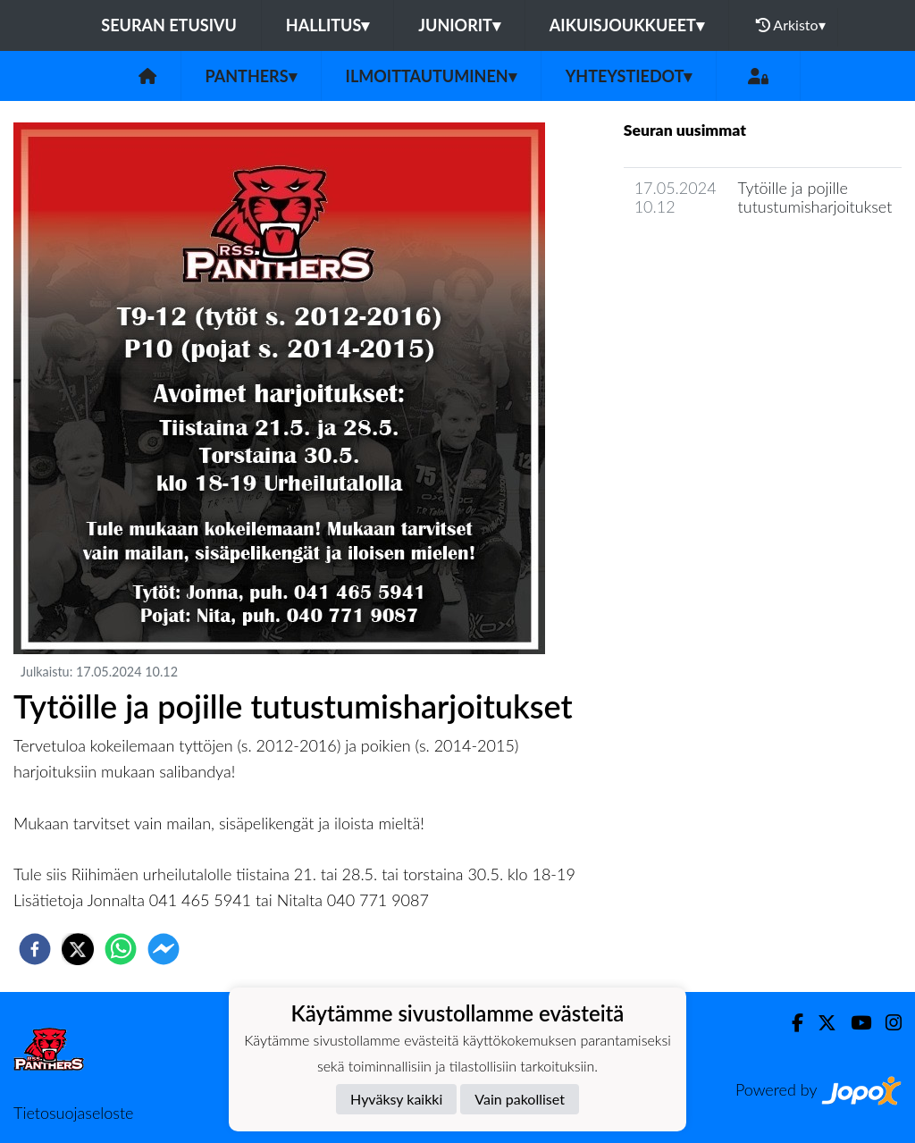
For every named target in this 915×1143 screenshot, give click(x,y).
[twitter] (78, 949)
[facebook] (35, 949)
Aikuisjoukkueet (627, 25)
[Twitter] (819, 1022)
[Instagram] (886, 1022)
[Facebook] (790, 1022)
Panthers (251, 76)
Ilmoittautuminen (431, 76)
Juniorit (459, 25)
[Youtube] (853, 1022)
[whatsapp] (121, 949)
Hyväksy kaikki (396, 1098)
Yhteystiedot (629, 76)
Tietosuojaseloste (73, 1112)
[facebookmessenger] (163, 949)
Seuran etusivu (169, 25)
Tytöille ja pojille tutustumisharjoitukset (815, 197)
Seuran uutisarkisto (702, 256)
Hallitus (327, 25)
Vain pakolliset (519, 1098)
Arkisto (791, 25)
